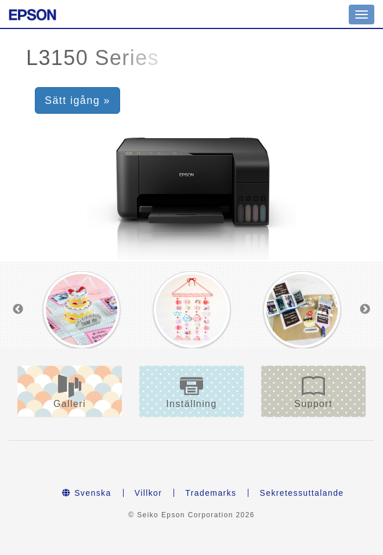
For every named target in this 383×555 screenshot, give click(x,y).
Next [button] (365, 309)
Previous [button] (18, 309)
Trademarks (210, 493)
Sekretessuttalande (301, 493)
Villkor (148, 493)
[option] (82, 309)
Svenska (86, 493)
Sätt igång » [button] (77, 100)
